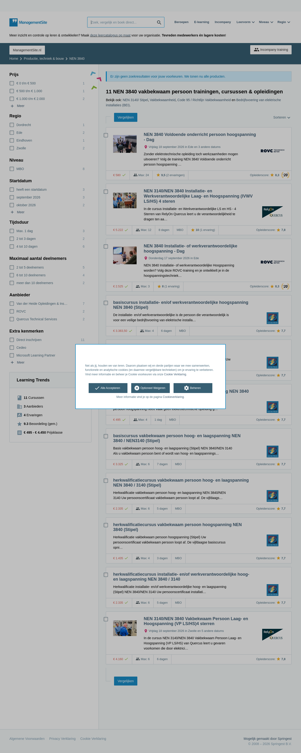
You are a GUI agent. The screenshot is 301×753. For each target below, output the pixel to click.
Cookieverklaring (173, 397)
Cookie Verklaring (175, 374)
